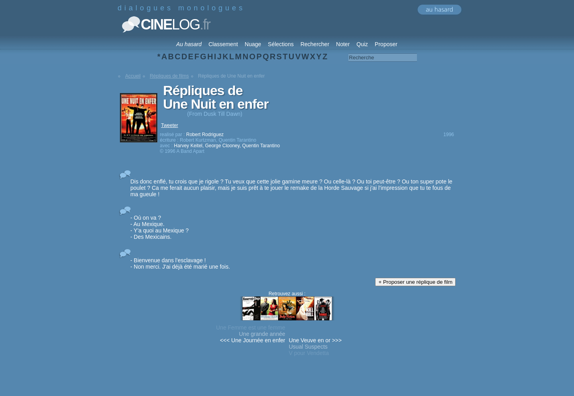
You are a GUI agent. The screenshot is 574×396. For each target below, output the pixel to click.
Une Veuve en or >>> (315, 340)
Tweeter (169, 125)
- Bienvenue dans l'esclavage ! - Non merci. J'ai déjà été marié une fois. (180, 263)
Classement (223, 44)
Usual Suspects (308, 346)
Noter (343, 44)
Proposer (386, 44)
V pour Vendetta (309, 353)
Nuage (253, 44)
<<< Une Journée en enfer (252, 340)
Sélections (281, 44)
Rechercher (315, 44)
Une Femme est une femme (250, 327)
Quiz (362, 44)
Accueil (133, 76)
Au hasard (189, 44)
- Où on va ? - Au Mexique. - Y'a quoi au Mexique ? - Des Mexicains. (159, 227)
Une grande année (262, 334)
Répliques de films (169, 76)
